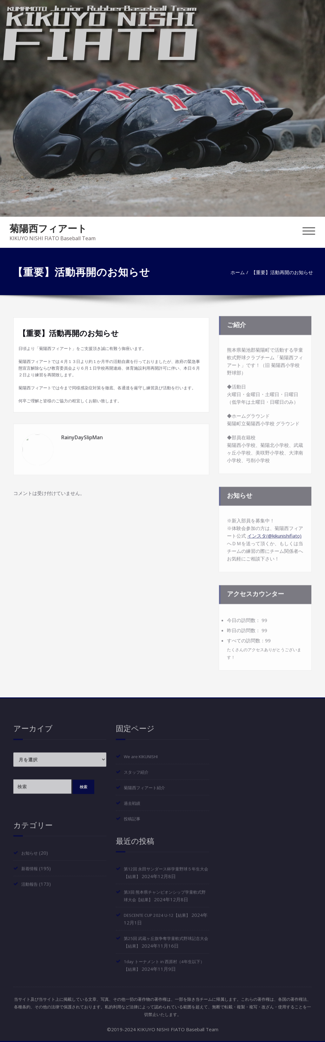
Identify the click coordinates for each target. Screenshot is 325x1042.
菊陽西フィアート (48, 228)
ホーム (308, 272)
